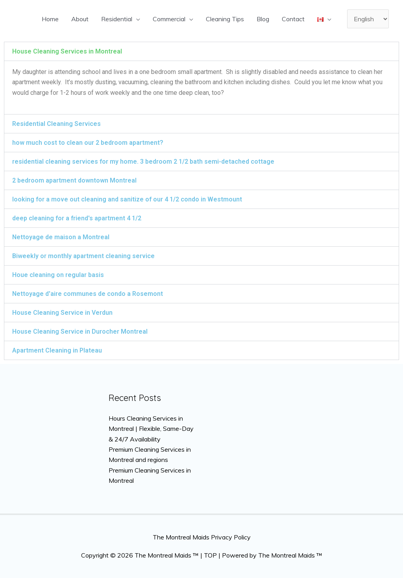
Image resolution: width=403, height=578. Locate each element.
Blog (263, 19)
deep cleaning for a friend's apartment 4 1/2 (76, 218)
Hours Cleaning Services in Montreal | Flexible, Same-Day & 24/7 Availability (151, 428)
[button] (201, 51)
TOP (210, 555)
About (80, 19)
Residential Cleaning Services (56, 123)
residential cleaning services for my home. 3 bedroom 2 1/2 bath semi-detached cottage (143, 161)
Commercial (169, 19)
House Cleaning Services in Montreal (67, 51)
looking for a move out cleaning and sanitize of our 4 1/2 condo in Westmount (127, 199)
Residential (116, 19)
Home (50, 19)
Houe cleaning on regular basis (58, 275)
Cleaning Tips (225, 19)
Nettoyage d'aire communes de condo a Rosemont (87, 293)
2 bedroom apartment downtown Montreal (74, 180)
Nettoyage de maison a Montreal (60, 237)
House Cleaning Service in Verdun (62, 312)
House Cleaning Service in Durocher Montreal (80, 331)
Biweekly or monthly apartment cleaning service (83, 256)
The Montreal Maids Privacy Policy (202, 537)
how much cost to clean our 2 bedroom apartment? (87, 142)
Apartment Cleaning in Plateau (57, 350)
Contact (293, 19)
